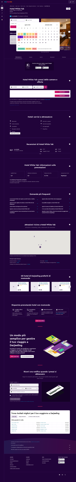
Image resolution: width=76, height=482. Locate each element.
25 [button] (21, 42)
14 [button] (30, 36)
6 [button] (27, 34)
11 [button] (21, 36)
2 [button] (45, 31)
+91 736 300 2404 (13, 14)
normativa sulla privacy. (30, 401)
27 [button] (27, 42)
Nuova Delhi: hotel (15, 422)
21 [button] (30, 39)
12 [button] (24, 36)
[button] (2, 2)
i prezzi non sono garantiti (35, 441)
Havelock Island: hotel (44, 424)
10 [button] (18, 36)
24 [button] (18, 42)
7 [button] (30, 34)
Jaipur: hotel (13, 424)
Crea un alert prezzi (59, 313)
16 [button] (36, 36)
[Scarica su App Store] (61, 462)
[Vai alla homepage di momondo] (8, 1)
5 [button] (24, 34)
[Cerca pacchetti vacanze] (2, 13)
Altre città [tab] (14, 416)
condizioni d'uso (23, 401)
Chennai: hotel (43, 427)
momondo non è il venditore (40, 445)
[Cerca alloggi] (2, 8)
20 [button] (27, 39)
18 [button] (21, 39)
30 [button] (36, 42)
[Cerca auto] (2, 10)
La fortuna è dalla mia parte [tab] (33, 416)
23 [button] (36, 39)
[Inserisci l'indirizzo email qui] (25, 392)
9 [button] (45, 34)
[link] (40, 321)
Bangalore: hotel (43, 429)
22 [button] (33, 39)
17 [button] (48, 36)
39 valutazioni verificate (23, 16)
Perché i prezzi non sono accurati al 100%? (40, 449)
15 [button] (33, 36)
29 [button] (33, 42)
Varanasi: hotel (14, 427)
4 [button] (51, 31)
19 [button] (24, 39)
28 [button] (30, 42)
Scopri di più (47, 99)
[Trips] (2, 16)
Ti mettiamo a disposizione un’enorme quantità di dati (40, 447)
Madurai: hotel (14, 429)
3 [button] (48, 31)
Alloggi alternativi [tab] (22, 416)
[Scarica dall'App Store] (45, 67)
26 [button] (24, 42)
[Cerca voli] (2, 5)
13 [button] (27, 36)
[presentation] (45, 67)
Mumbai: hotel (43, 422)
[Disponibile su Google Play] (38, 67)
